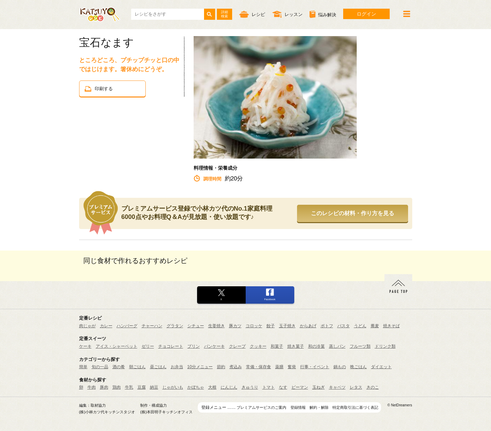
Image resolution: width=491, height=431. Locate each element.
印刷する (99, 89)
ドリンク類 (385, 346)
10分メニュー (200, 366)
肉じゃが (87, 325)
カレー (106, 325)
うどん (360, 325)
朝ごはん (137, 366)
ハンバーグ (127, 325)
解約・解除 (319, 407)
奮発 (292, 366)
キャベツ (337, 387)
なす (283, 387)
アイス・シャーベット (116, 346)
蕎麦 (375, 325)
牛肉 (91, 387)
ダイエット (381, 366)
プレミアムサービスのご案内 (261, 407)
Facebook (269, 299)
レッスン (287, 14)
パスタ (343, 325)
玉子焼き (287, 325)
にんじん (229, 387)
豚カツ (235, 325)
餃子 (270, 325)
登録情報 (298, 407)
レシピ (252, 14)
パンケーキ (214, 346)
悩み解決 (323, 14)
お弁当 (177, 366)
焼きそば (391, 325)
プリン (193, 346)
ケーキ (85, 346)
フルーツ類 (360, 346)
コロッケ (254, 325)
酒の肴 (118, 366)
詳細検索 (224, 14)
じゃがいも (172, 387)
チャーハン (152, 325)
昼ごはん (158, 366)
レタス (356, 387)
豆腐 (141, 387)
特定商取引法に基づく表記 (355, 407)
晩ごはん (358, 366)
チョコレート (170, 346)
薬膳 (279, 366)
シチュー (195, 325)
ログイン (366, 14)
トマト (268, 387)
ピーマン (299, 387)
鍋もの (339, 366)
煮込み (235, 366)
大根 (212, 387)
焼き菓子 (295, 346)
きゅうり (250, 387)
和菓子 (277, 346)
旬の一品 (100, 366)
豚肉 (104, 387)
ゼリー (148, 346)
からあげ (308, 325)
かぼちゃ (195, 387)
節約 (221, 366)
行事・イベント (314, 366)
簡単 (83, 366)
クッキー (258, 346)
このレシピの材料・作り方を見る (352, 213)
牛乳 (129, 387)
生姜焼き (216, 325)
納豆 (154, 387)
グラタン (175, 325)
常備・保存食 (258, 366)
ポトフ (327, 325)
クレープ (237, 346)
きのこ (372, 387)
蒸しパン (337, 346)
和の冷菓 (316, 346)
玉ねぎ (318, 387)
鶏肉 (116, 387)
